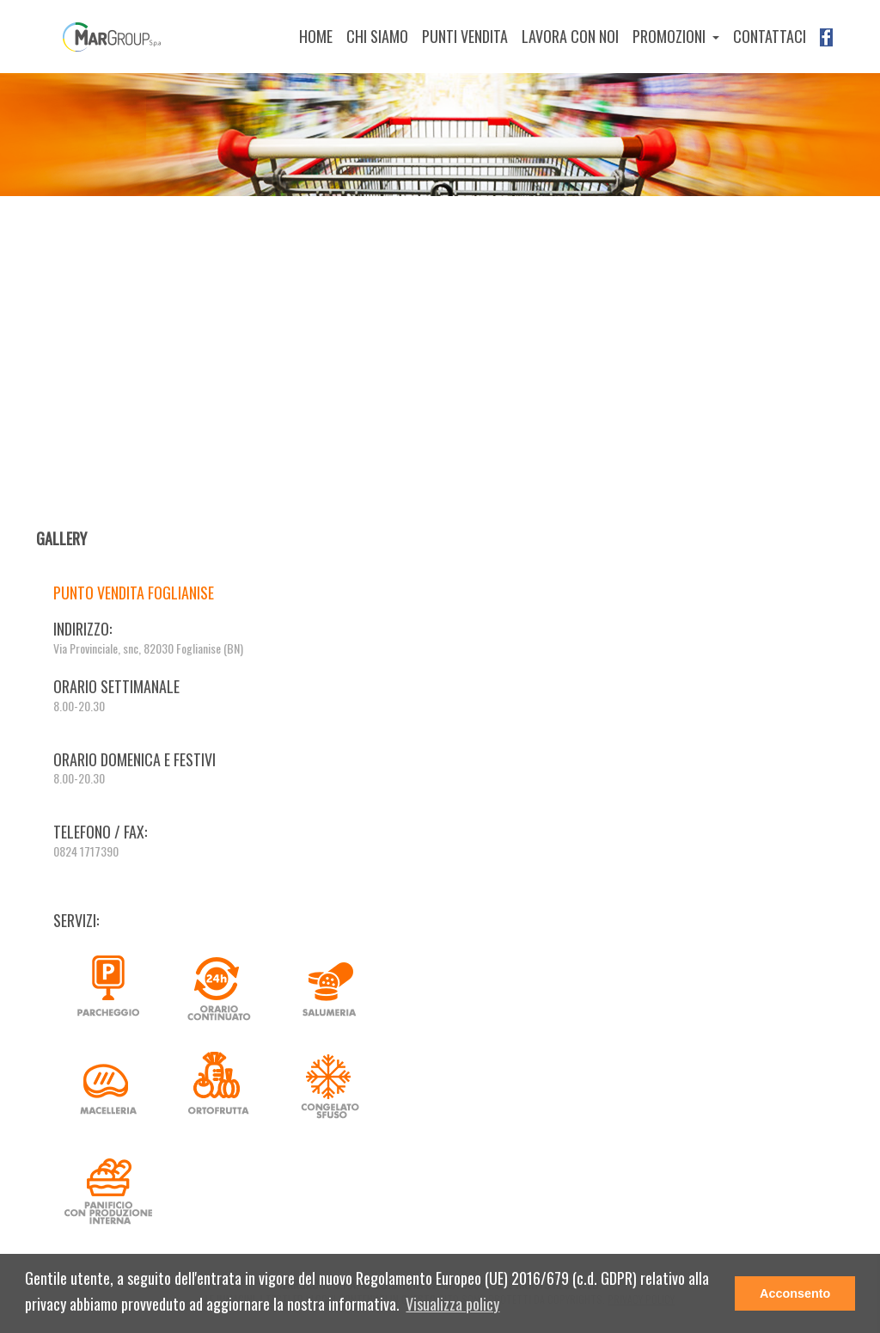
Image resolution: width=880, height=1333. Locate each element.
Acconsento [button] (795, 1293)
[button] (452, 1305)
